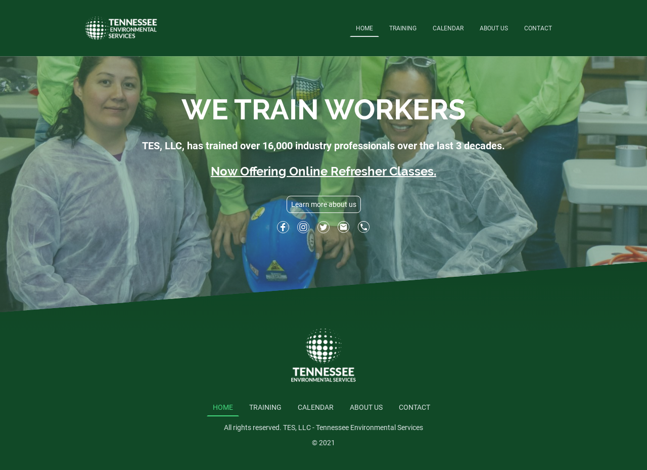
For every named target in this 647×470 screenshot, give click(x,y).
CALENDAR (448, 28)
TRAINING (403, 28)
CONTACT (538, 28)
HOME (364, 28)
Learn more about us (323, 204)
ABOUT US (494, 28)
